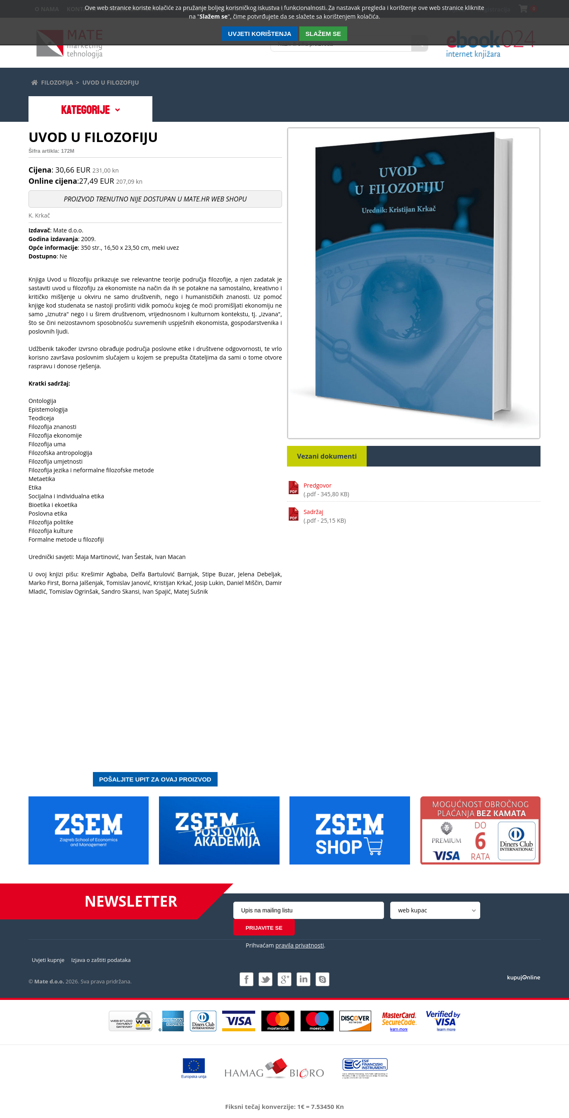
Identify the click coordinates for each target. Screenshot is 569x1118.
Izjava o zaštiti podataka (100, 953)
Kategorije (85, 111)
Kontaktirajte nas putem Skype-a (322, 973)
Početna (34, 81)
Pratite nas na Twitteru (265, 973)
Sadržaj (422, 517)
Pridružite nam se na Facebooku (246, 973)
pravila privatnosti (299, 930)
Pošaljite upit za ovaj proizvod (155, 780)
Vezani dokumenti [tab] (327, 457)
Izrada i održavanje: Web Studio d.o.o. (524, 971)
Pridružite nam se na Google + (284, 973)
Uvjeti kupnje (48, 953)
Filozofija (57, 82)
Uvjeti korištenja (259, 33)
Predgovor (422, 491)
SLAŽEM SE (323, 33)
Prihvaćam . (285, 930)
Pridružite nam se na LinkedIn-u (303, 973)
